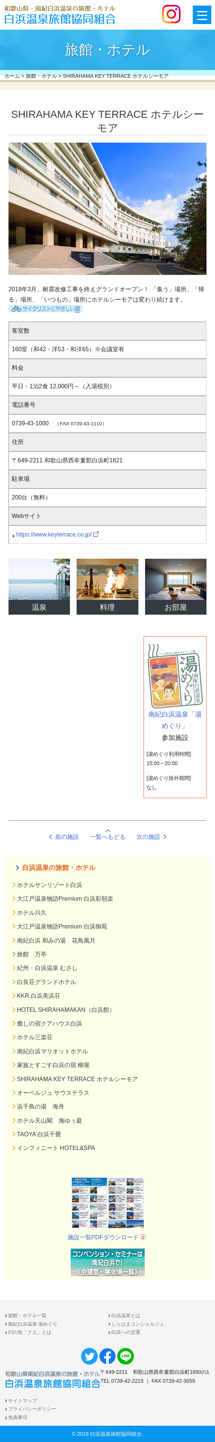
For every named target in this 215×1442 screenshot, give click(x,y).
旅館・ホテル (41, 76)
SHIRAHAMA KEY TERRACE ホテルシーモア (77, 1079)
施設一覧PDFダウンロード (103, 1237)
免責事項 (17, 1417)
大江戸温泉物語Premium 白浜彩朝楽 (65, 899)
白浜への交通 (125, 1332)
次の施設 (148, 837)
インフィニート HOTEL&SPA (56, 1148)
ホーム (12, 76)
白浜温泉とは (125, 1315)
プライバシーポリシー (32, 1409)
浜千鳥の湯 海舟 (40, 1106)
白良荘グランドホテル (46, 982)
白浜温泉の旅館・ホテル (58, 867)
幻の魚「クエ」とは (29, 1332)
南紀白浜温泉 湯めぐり (33, 1324)
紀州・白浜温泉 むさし (47, 968)
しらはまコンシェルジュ (137, 1324)
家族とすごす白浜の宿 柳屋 (53, 1065)
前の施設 (67, 837)
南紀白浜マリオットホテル (52, 1051)
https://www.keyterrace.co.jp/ (54, 534)
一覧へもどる (107, 837)
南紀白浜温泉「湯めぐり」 (175, 687)
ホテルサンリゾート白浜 (49, 885)
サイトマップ (22, 1400)
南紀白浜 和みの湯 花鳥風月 (56, 940)
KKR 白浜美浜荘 (38, 996)
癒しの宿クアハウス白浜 (49, 1023)
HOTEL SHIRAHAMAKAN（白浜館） (66, 1010)
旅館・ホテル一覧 (27, 1315)
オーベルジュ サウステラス (53, 1093)
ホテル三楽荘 (35, 1037)
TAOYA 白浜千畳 (39, 1134)
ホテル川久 (32, 913)
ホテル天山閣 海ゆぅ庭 (49, 1120)
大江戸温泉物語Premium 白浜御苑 (62, 926)
